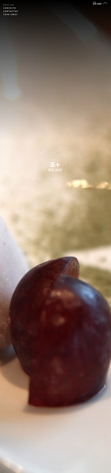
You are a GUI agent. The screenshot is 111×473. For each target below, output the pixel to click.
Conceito (9, 8)
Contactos (10, 11)
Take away (10, 14)
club (97, 3)
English (8, 5)
